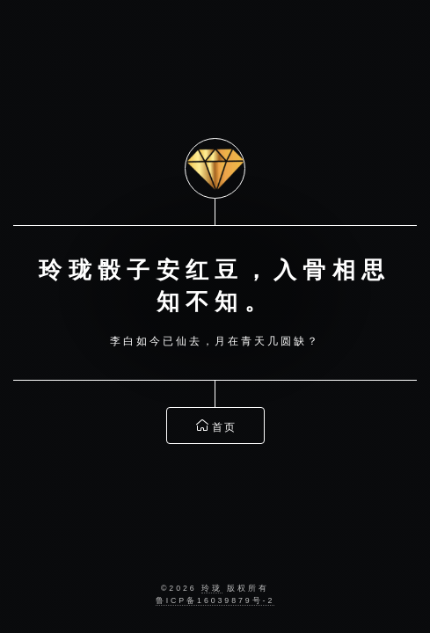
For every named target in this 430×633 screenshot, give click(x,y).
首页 (216, 424)
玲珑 (211, 588)
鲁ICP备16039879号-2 (215, 600)
